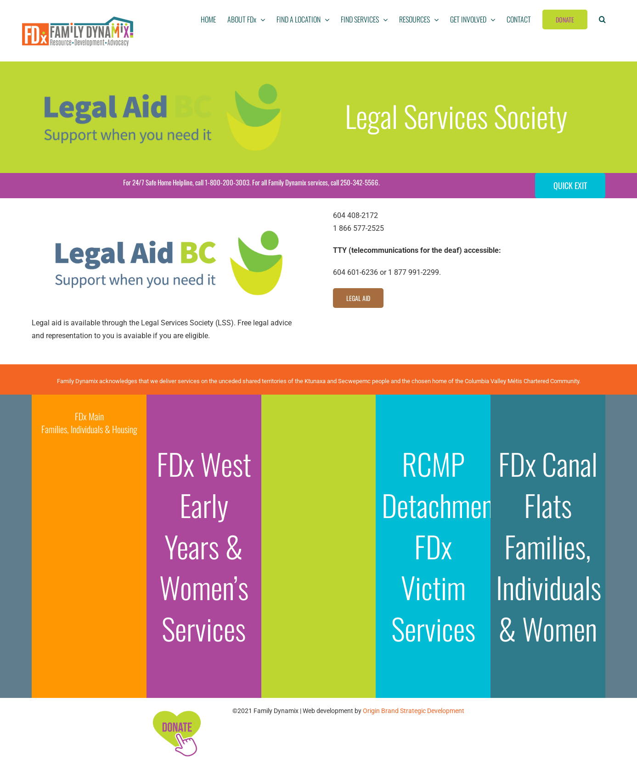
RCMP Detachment (442, 484)
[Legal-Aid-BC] (168, 212)
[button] (602, 19)
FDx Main (89, 416)
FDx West (204, 463)
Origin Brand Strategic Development (413, 710)
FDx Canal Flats (548, 484)
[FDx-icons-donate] (176, 710)
